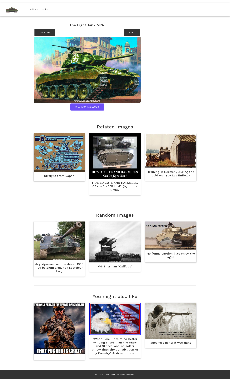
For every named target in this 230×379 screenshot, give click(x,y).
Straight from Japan (59, 176)
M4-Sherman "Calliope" (115, 266)
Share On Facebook (87, 107)
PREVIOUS (44, 32)
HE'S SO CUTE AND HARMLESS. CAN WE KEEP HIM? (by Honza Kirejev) (115, 186)
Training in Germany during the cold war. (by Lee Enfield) (170, 173)
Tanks (45, 9)
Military (34, 9)
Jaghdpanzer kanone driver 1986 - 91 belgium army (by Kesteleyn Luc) (59, 267)
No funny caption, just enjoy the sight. (171, 255)
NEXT (132, 32)
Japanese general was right (170, 342)
